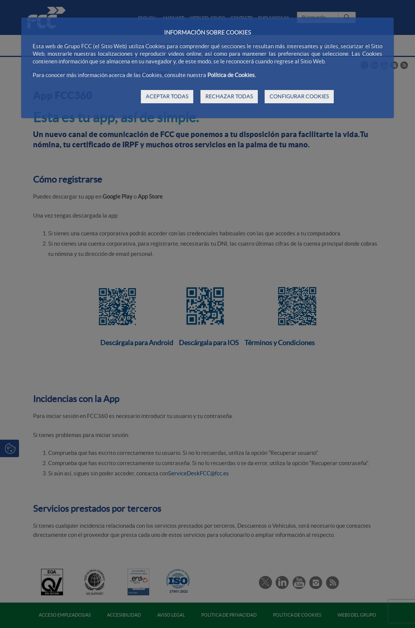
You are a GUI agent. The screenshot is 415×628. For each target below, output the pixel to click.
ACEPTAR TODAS (167, 96)
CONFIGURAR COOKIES (299, 96)
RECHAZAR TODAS (229, 96)
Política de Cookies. (231, 75)
